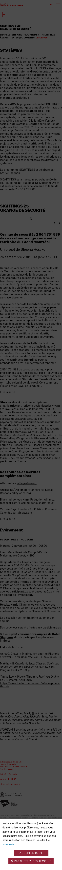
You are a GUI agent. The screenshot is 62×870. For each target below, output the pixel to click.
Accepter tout (31, 852)
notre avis (8, 844)
